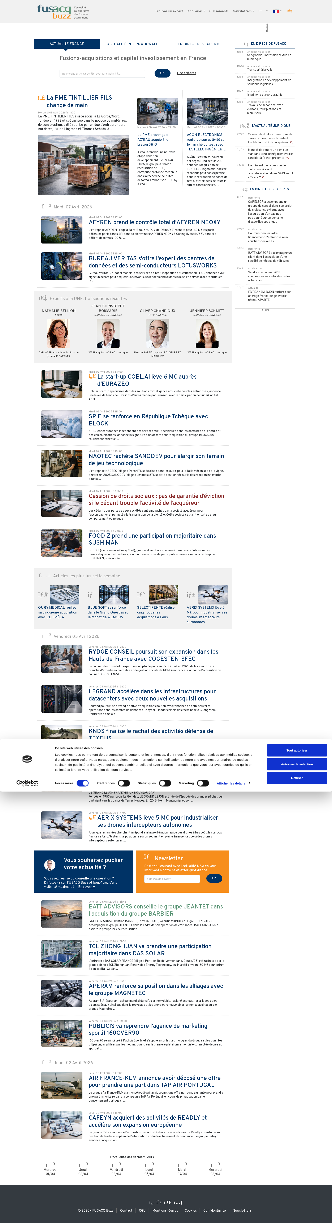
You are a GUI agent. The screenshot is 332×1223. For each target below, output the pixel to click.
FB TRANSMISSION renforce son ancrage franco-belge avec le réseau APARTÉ (270, 296)
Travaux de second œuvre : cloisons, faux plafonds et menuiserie (265, 109)
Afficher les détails (231, 1214)
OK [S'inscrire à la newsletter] (214, 878)
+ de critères (186, 73)
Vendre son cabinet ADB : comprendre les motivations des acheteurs (269, 277)
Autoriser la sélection (297, 1195)
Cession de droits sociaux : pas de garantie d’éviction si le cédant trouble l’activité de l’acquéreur (270, 139)
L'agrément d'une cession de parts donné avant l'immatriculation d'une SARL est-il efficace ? (270, 172)
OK (162, 73)
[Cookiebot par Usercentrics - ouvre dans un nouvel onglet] (27, 1215)
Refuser (297, 1209)
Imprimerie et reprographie (265, 95)
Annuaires (195, 11)
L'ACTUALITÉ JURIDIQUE (265, 126)
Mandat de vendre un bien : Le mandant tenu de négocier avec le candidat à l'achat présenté (270, 154)
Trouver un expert (169, 11)
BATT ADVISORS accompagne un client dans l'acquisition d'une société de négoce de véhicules (270, 257)
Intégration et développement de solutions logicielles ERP (269, 82)
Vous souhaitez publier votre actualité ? (93, 864)
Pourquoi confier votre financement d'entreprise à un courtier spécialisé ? (268, 238)
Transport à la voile (259, 70)
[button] (289, 11)
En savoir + (86, 887)
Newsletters (242, 11)
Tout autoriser (296, 1182)
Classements (219, 11)
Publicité (266, 28)
